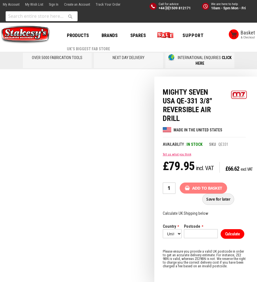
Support (193, 35)
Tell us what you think (177, 154)
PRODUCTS (78, 35)
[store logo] (25, 34)
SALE (164, 35)
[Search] (70, 16)
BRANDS (110, 35)
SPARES (138, 35)
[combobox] (42, 16)
